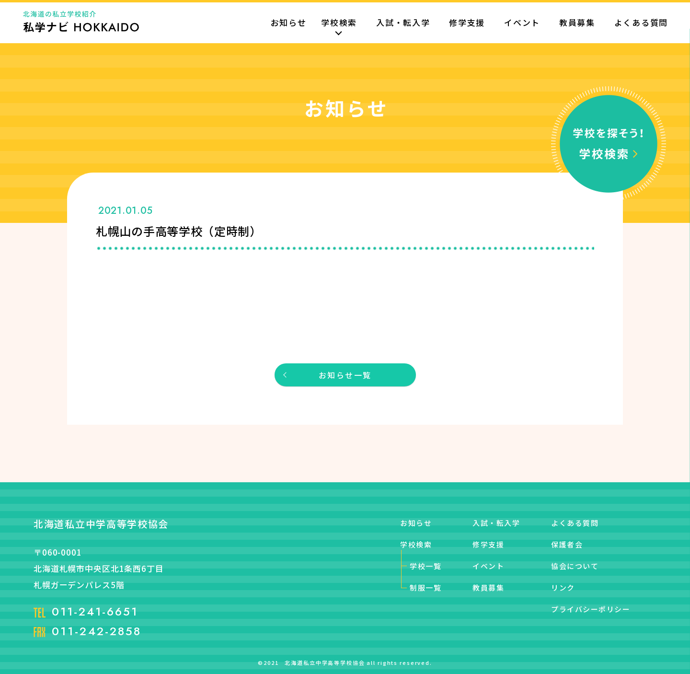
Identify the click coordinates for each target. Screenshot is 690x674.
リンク (563, 587)
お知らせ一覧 (345, 375)
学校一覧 (425, 566)
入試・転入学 (403, 23)
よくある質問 (641, 23)
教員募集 (577, 23)
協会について (574, 566)
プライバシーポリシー (590, 609)
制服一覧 (425, 587)
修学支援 (467, 23)
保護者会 (567, 544)
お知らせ (289, 23)
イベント (522, 23)
